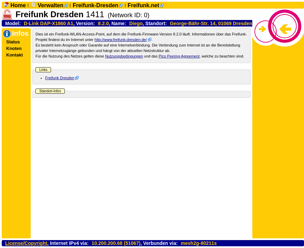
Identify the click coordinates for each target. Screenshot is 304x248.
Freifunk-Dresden (95, 5)
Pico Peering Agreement (179, 56)
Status (13, 41)
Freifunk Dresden (59, 78)
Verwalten (50, 5)
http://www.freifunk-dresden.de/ (120, 40)
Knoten (14, 48)
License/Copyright (26, 243)
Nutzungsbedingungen (124, 56)
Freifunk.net (143, 5)
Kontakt (14, 55)
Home (18, 5)
